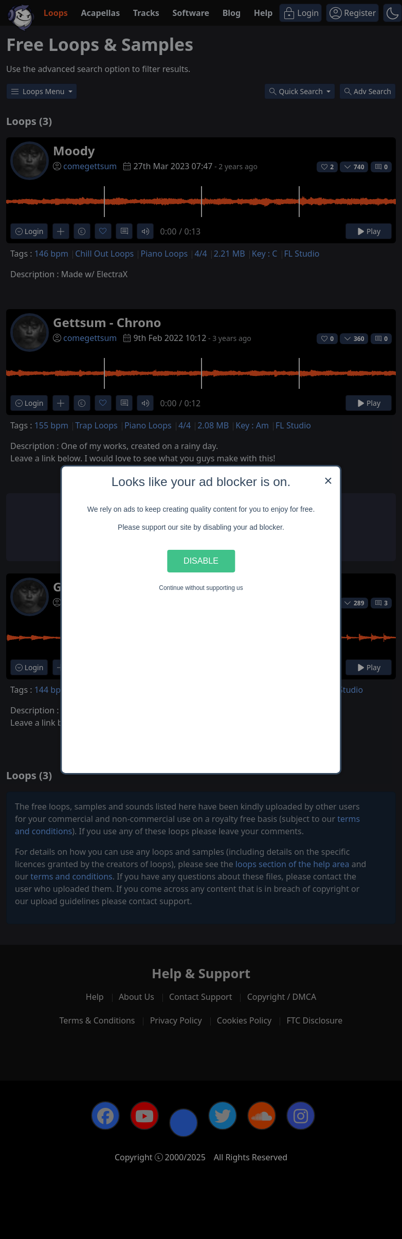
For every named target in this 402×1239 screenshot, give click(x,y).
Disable (201, 560)
